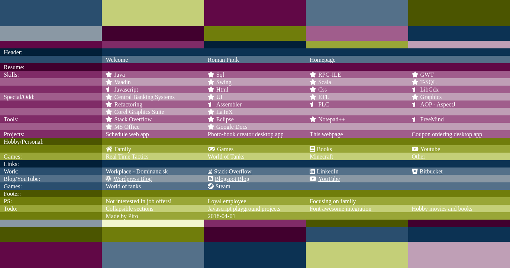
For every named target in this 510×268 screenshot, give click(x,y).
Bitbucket (427, 171)
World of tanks (123, 186)
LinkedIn (324, 171)
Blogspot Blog (228, 179)
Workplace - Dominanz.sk (137, 171)
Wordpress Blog (129, 179)
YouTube (325, 179)
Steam (219, 186)
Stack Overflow (230, 171)
